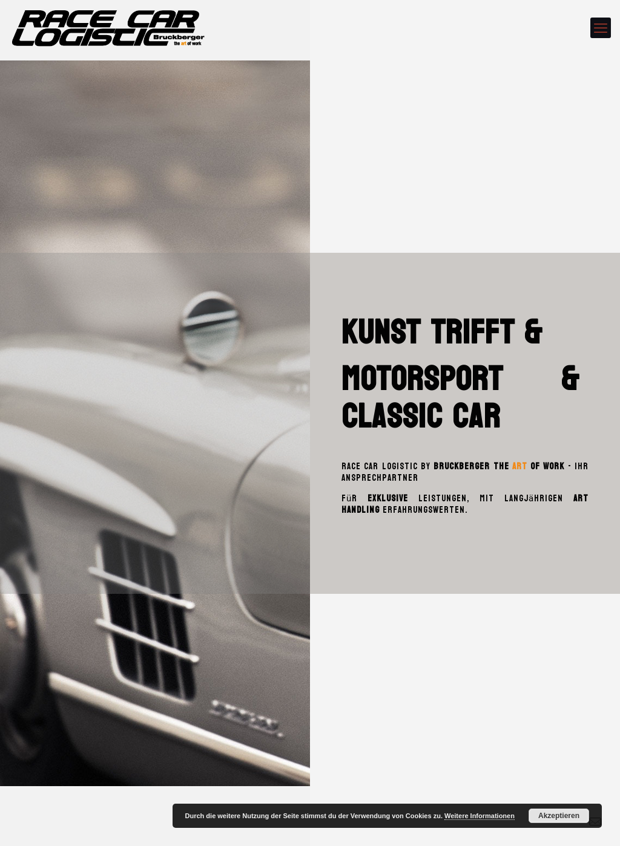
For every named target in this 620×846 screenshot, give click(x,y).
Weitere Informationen (479, 815)
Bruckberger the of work (499, 466)
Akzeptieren (558, 816)
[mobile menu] (600, 28)
